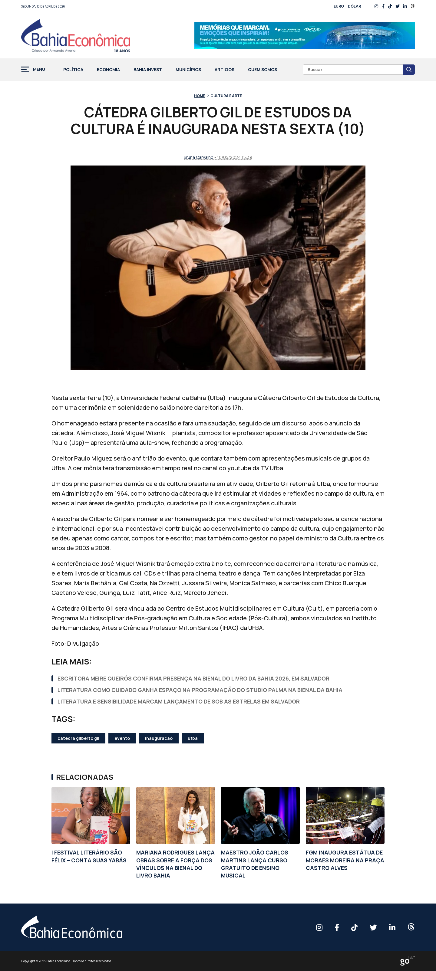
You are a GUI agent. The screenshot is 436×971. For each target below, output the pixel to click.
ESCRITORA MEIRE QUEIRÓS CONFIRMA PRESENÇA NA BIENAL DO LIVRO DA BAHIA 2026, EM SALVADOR (193, 678)
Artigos (224, 69)
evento (122, 738)
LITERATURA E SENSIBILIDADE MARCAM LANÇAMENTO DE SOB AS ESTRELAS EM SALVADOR (179, 701)
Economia (108, 69)
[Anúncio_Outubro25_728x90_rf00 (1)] (304, 35)
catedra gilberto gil (78, 738)
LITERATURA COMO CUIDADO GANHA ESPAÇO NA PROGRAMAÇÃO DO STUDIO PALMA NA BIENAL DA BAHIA (200, 690)
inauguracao (159, 738)
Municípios (188, 69)
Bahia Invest (148, 69)
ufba (193, 738)
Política (73, 69)
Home (199, 95)
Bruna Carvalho (198, 157)
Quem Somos (262, 69)
